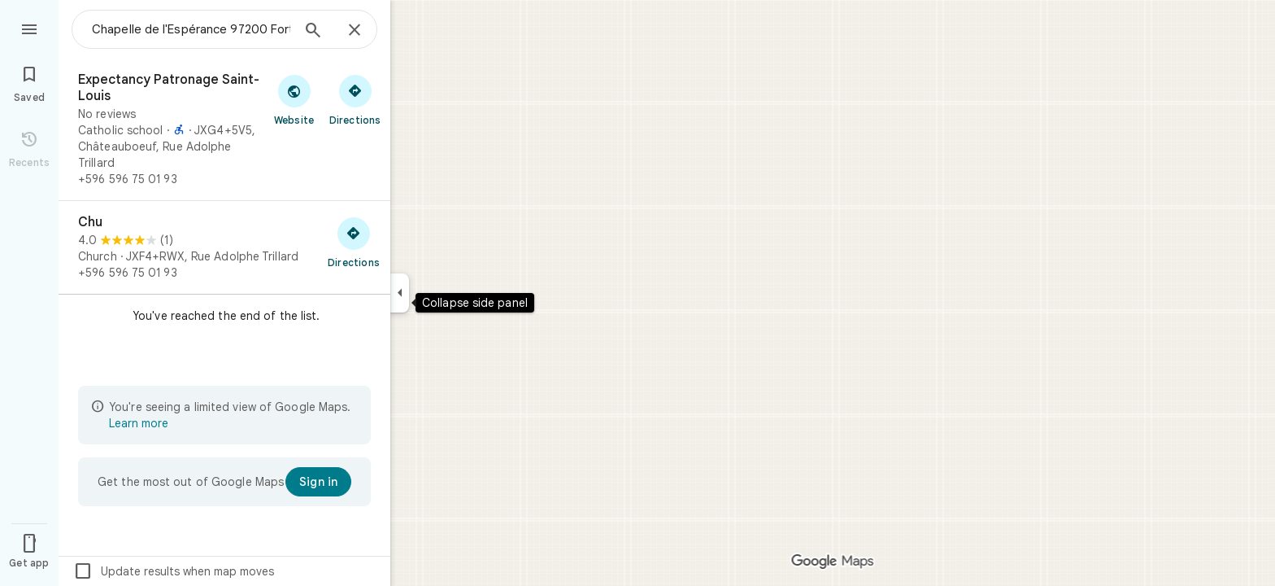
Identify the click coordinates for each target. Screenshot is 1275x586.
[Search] (313, 32)
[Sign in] (318, 481)
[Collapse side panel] (399, 293)
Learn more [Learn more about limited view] (138, 423)
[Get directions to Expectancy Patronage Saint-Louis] (354, 99)
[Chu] (224, 247)
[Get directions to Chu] (353, 241)
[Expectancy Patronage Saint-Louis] (224, 129)
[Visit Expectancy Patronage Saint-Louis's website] (293, 99)
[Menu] (29, 27)
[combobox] (191, 29)
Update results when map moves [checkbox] (173, 571)
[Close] (354, 31)
